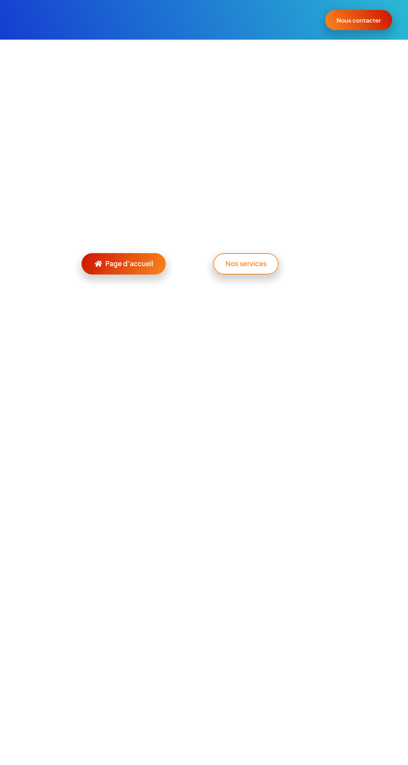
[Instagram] (55, 645)
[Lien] (36, 20)
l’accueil (116, 200)
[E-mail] (23, 645)
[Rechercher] (204, 233)
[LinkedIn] (39, 645)
